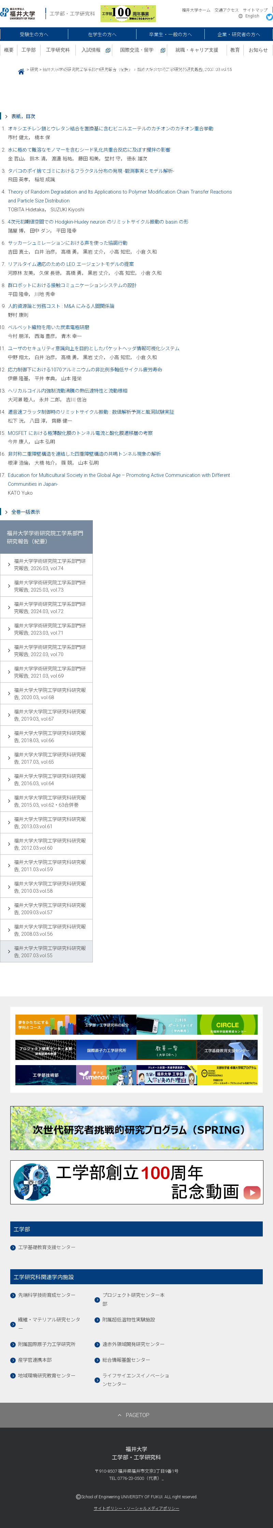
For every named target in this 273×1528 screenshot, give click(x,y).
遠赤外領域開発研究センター (133, 1344)
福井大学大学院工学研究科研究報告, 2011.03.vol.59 (50, 866)
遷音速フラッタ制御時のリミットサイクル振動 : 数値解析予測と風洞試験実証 (91, 412)
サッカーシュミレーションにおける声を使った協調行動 (67, 243)
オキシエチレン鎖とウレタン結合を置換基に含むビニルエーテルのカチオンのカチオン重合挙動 (110, 129)
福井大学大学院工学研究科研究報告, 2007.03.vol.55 (50, 952)
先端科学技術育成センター (46, 1295)
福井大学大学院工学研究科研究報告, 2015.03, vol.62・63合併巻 (50, 801)
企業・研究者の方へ (238, 34)
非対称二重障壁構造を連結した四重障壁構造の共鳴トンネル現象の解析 (84, 454)
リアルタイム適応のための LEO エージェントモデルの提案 (71, 264)
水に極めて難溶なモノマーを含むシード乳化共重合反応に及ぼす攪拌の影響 (89, 150)
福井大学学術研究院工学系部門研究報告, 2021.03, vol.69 (50, 672)
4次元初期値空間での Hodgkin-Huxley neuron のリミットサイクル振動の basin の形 (98, 222)
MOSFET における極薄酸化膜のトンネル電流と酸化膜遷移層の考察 (80, 433)
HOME (18, 70)
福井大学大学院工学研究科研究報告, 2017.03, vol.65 (50, 758)
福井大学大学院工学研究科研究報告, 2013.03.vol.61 (50, 823)
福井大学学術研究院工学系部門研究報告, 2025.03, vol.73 (50, 586)
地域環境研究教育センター (46, 1376)
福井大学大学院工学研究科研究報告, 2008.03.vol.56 (50, 930)
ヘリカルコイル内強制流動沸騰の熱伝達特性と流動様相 (67, 391)
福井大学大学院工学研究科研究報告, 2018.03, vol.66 (50, 737)
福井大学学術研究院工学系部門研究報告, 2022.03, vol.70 (50, 651)
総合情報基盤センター (126, 1360)
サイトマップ (255, 10)
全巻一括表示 (25, 512)
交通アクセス (227, 10)
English (252, 16)
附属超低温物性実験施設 (128, 1320)
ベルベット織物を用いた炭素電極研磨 (48, 327)
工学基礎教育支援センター (46, 1247)
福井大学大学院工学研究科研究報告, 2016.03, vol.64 (50, 780)
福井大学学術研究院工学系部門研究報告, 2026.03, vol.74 (50, 564)
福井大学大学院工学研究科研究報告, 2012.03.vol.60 (50, 844)
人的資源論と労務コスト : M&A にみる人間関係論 (61, 306)
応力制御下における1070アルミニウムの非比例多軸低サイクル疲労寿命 (85, 370)
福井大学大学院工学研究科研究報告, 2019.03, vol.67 (50, 715)
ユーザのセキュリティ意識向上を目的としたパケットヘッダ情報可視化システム (93, 349)
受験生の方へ (34, 34)
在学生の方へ (102, 34)
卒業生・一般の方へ (170, 34)
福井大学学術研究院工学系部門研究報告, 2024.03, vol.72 (50, 608)
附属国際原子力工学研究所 (46, 1344)
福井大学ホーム (196, 10)
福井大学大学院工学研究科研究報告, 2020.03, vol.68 (50, 694)
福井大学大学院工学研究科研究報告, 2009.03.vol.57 (50, 909)
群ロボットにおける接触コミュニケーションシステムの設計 (72, 285)
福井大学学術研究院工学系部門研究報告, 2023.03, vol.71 (50, 629)
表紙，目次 (23, 116)
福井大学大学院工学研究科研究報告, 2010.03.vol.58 (50, 887)
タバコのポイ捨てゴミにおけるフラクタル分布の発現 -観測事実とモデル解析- (91, 171)
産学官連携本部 (35, 1360)
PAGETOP (137, 1415)
